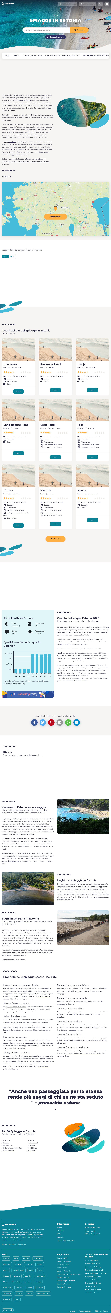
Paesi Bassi (16, 1282)
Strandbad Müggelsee (93, 1277)
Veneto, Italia (62, 1268)
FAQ (59, 1234)
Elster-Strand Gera (92, 1293)
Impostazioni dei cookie (65, 1240)
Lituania (28, 1276)
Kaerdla (45, 490)
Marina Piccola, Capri (92, 1264)
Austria (27, 1282)
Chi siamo (60, 1231)
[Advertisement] (55, 76)
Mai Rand (6, 1140)
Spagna (29, 1294)
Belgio (16, 1259)
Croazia (6, 1276)
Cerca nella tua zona (55, 37)
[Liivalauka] (18, 349)
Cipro (17, 1299)
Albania (6, 1259)
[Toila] (92, 410)
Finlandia (29, 1264)
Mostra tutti (55, 539)
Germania (6, 1264)
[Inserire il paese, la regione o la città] (46, 30)
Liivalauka (10, 364)
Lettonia (17, 1276)
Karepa (6, 1143)
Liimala (8, 490)
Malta (5, 1282)
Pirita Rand (33, 1143)
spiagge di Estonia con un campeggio (15, 861)
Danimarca (38, 1259)
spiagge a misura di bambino (16, 1007)
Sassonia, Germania (64, 1284)
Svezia (29, 1288)
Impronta (72, 1311)
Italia (40, 1270)
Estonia (55, 15)
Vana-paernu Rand (16, 424)
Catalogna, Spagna (64, 1261)
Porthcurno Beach (91, 1260)
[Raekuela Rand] (55, 349)
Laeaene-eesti (16, 368)
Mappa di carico (55, 217)
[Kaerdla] (55, 476)
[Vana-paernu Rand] (18, 410)
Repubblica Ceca (43, 1294)
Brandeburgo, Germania (66, 1281)
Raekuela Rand (50, 364)
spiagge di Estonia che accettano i (39, 1030)
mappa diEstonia (10, 142)
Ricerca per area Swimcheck (36, 152)
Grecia (5, 1270)
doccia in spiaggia (91, 1027)
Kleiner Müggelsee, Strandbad (96, 1273)
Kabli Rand (33, 1148)
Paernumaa (52, 368)
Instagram (22, 1244)
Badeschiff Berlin (91, 1286)
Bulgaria (26, 1259)
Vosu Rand (47, 424)
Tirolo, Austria (62, 1258)
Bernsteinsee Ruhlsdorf (93, 1290)
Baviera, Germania (64, 1271)
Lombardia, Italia (63, 1264)
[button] (67, 4)
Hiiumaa (51, 494)
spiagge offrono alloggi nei (96, 989)
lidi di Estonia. (20, 960)
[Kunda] (92, 476)
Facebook (13, 1244)
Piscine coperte (23, 162)
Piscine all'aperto (36, 162)
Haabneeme (7, 1145)
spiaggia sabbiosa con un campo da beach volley (83, 1053)
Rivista (59, 1227)
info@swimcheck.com (92, 1227)
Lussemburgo (40, 1276)
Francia (39, 1264)
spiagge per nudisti (74, 1012)
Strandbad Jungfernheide (94, 1270)
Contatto (60, 1237)
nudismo (60, 1014)
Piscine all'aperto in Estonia (32, 55)
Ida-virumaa (89, 428)
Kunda (81, 490)
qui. (71, 900)
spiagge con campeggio (83, 1002)
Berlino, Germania (63, 1277)
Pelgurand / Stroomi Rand (13, 1148)
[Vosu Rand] (55, 410)
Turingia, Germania (64, 1287)
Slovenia (19, 1294)
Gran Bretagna (18, 1270)
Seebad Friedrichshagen (93, 1267)
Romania (19, 1288)
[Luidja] (92, 349)
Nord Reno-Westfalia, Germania (68, 1274)
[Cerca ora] (79, 30)
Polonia (38, 1282)
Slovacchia (7, 1294)
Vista (18, 391)
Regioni (16, 55)
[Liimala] (18, 476)
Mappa (7, 55)
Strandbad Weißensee (93, 1283)
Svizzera (40, 1288)
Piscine (13, 162)
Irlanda (31, 1270)
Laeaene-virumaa (54, 428)
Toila (80, 424)
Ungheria (6, 1299)
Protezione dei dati (85, 1311)
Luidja (81, 364)
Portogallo (7, 1288)
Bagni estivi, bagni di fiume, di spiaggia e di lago (62, 55)
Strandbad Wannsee (92, 1280)
